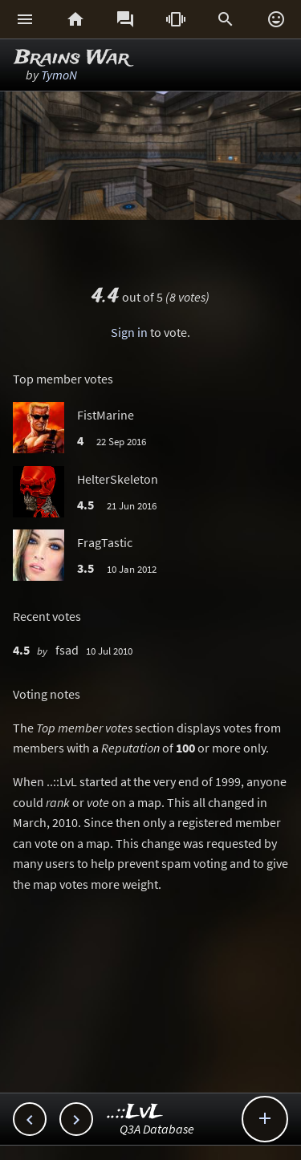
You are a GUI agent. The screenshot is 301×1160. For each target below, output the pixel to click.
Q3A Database (157, 1129)
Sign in (129, 332)
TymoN (59, 75)
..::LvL (135, 1112)
